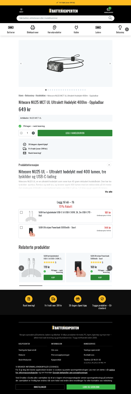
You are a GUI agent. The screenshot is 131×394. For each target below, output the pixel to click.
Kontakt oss (89, 355)
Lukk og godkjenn (91, 387)
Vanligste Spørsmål (27, 350)
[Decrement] (21, 133)
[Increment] (33, 133)
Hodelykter (41, 95)
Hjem (21, 95)
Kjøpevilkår (56, 360)
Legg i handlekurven (75, 133)
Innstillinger (40, 387)
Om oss (54, 350)
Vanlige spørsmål (92, 350)
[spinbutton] (27, 133)
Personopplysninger (60, 355)
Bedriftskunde (25, 360)
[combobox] (65, 18)
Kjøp (53, 277)
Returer (22, 355)
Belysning (29, 95)
